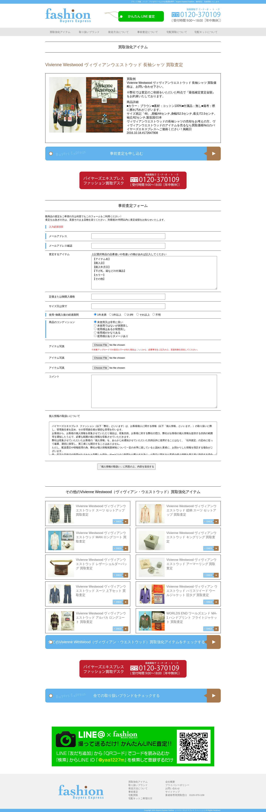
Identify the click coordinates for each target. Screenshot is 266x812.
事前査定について (147, 32)
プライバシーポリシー (177, 785)
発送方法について (118, 32)
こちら (139, 350)
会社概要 (170, 781)
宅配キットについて (206, 32)
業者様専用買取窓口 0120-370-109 (184, 795)
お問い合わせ (172, 788)
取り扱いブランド (89, 32)
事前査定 (133, 791)
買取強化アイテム (60, 32)
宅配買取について (176, 32)
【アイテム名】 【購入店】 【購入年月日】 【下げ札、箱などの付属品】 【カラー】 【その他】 (154, 272)
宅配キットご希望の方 (140, 798)
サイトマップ (172, 791)
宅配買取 (133, 795)
